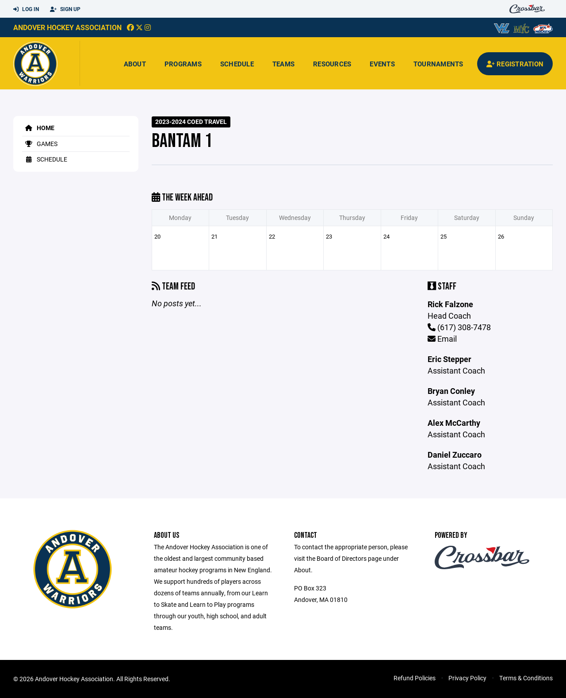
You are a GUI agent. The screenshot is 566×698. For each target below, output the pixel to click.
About (135, 63)
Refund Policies (415, 678)
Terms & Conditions (526, 678)
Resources (332, 63)
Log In (26, 9)
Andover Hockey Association (67, 27)
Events (382, 63)
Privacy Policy (467, 678)
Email (442, 338)
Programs (183, 63)
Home (38, 127)
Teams (283, 63)
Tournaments (438, 63)
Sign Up (65, 9)
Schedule (237, 63)
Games (39, 143)
